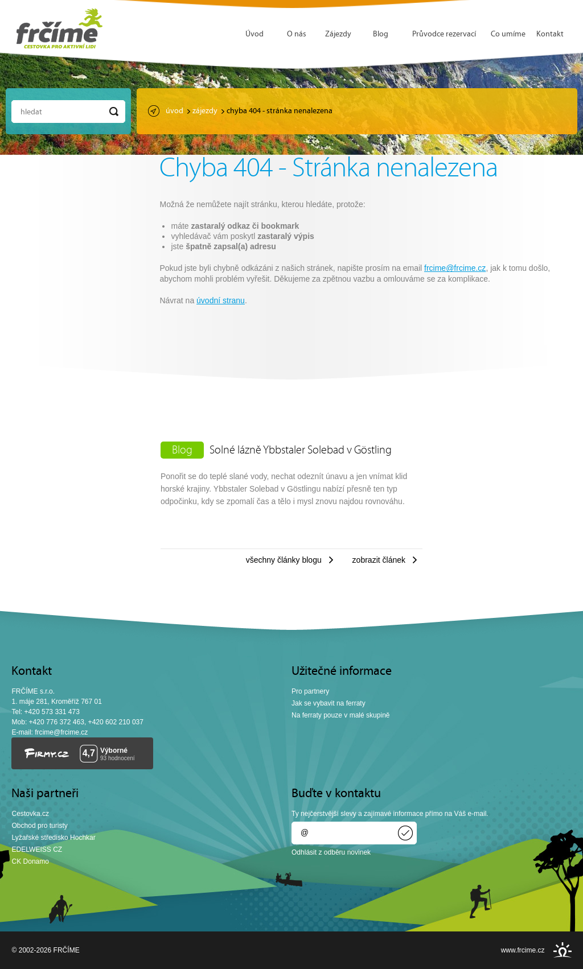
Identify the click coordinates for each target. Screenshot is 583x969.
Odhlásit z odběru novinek (331, 852)
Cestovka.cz (30, 814)
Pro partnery (310, 691)
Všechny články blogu (284, 559)
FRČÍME (60, 28)
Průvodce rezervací (444, 34)
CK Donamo (30, 861)
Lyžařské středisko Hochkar (53, 838)
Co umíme (508, 34)
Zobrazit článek (378, 559)
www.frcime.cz (523, 950)
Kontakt (550, 34)
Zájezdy (338, 34)
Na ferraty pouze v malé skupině (341, 715)
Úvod (254, 34)
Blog (380, 34)
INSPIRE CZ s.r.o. (562, 950)
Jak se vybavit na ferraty (329, 703)
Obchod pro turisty (39, 826)
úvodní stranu (220, 300)
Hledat (31, 112)
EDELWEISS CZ (36, 849)
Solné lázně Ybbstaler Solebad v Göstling (301, 450)
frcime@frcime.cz (455, 268)
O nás (296, 34)
